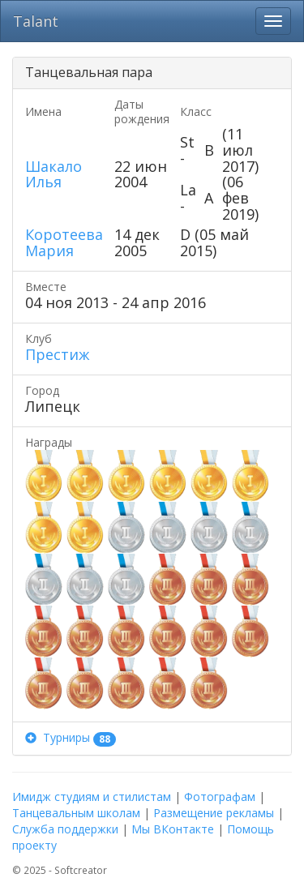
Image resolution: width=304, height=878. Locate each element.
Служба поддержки (65, 829)
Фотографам (219, 796)
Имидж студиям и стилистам (91, 796)
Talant (35, 21)
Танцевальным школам (76, 812)
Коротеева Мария (64, 242)
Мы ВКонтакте (172, 829)
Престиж (57, 354)
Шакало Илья (53, 174)
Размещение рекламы (213, 812)
